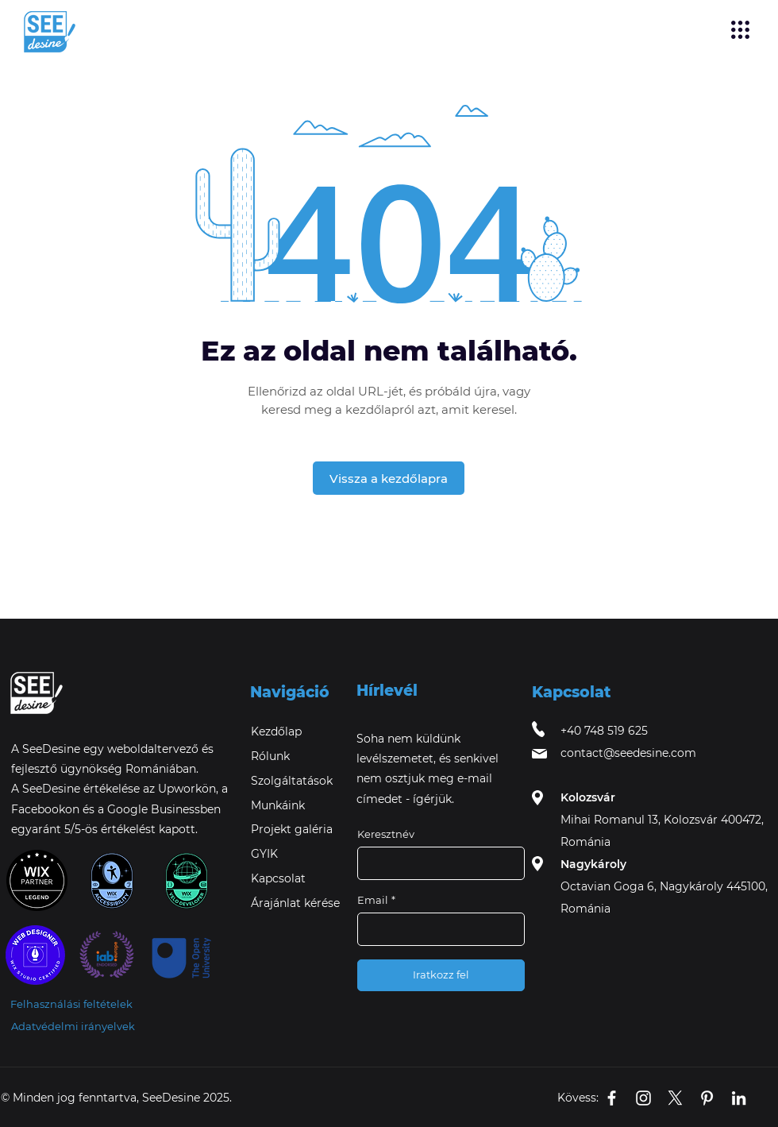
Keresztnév (385, 834)
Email (376, 899)
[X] (675, 1098)
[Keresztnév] (436, 863)
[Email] (436, 929)
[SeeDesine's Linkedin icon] (739, 1098)
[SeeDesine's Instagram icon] (643, 1098)
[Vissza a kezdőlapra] (388, 478)
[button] (740, 30)
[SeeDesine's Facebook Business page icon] (612, 1098)
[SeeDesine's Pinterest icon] (707, 1098)
